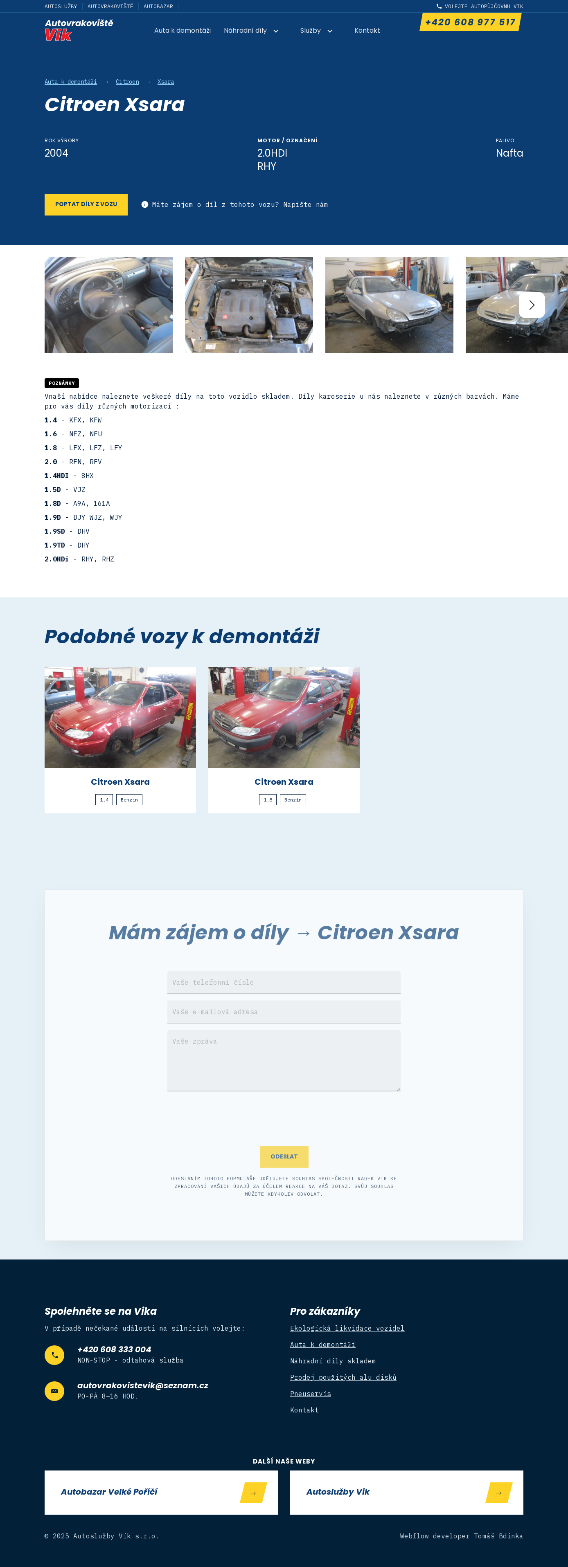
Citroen (127, 81)
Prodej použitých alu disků (343, 1377)
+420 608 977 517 (470, 23)
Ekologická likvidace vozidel (347, 1328)
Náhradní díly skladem (333, 1361)
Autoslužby (61, 6)
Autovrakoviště (110, 6)
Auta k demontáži (182, 31)
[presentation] (284, 1129)
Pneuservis (310, 1394)
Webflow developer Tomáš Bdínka (462, 1536)
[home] (79, 30)
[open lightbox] (109, 305)
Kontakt (367, 31)
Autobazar (158, 6)
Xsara (166, 81)
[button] (255, 31)
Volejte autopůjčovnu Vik (484, 6)
